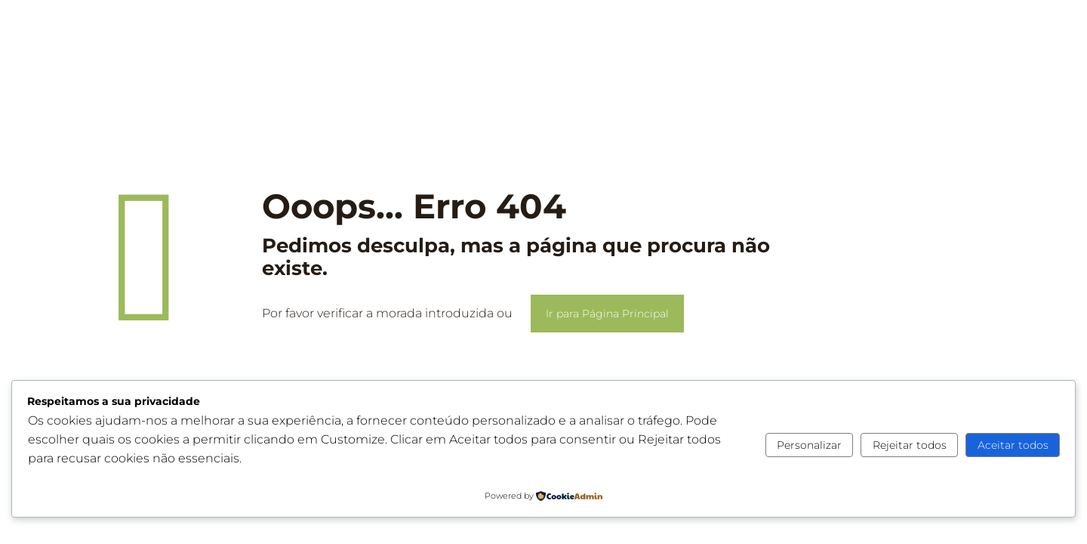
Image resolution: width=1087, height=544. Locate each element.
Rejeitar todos (910, 445)
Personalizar (809, 445)
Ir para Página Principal (607, 313)
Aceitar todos (1013, 445)
